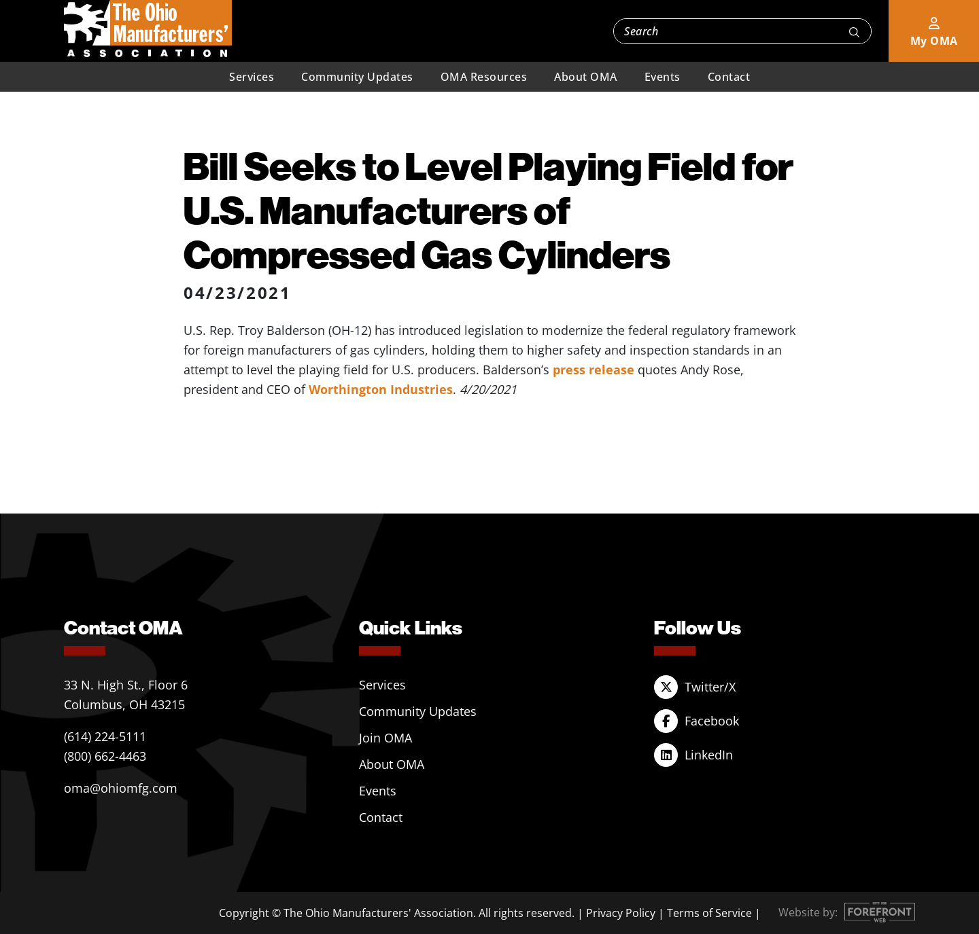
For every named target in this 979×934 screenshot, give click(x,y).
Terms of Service (709, 912)
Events (663, 76)
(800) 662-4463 (105, 756)
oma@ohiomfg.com (120, 788)
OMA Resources (484, 76)
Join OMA (385, 738)
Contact (729, 76)
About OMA (585, 76)
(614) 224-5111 (105, 736)
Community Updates (357, 76)
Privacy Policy (620, 912)
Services (251, 76)
